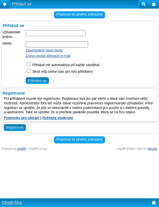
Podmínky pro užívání (21, 118)
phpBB (21, 148)
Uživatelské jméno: (11, 34)
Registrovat (15, 127)
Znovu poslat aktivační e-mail (48, 56)
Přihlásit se (21, 4)
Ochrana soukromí (57, 118)
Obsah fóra (12, 202)
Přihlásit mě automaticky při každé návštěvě (63, 65)
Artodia (152, 148)
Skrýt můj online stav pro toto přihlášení (60, 72)
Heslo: (7, 43)
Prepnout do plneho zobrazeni (79, 14)
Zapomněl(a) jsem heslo (44, 50)
